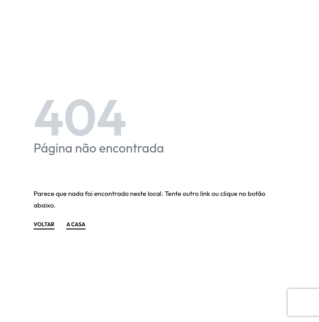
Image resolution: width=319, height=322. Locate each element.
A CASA (75, 225)
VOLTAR (44, 225)
